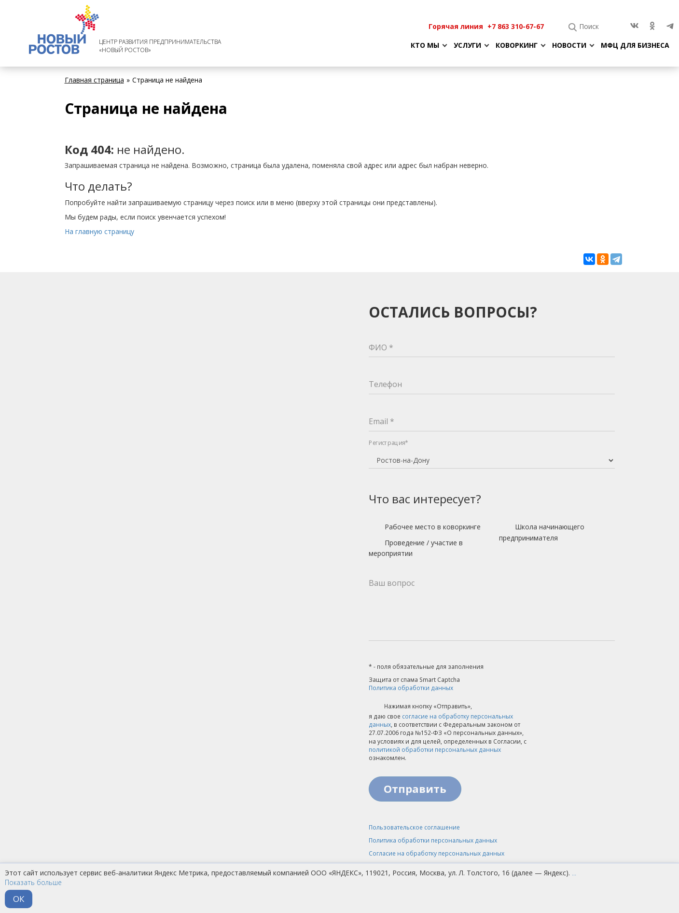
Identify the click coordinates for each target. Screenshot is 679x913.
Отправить (415, 788)
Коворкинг (517, 45)
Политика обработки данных (411, 688)
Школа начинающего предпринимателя (541, 532)
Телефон (385, 384)
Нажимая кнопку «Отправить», (420, 707)
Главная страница (94, 79)
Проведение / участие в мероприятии (416, 548)
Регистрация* (388, 443)
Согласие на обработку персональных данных (436, 853)
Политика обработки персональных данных (433, 840)
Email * (381, 421)
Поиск (589, 26)
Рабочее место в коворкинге (425, 527)
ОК (18, 898)
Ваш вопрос (392, 583)
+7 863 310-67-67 (515, 26)
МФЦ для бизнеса (635, 45)
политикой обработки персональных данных (435, 750)
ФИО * (381, 347)
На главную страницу (99, 231)
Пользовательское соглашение (414, 827)
